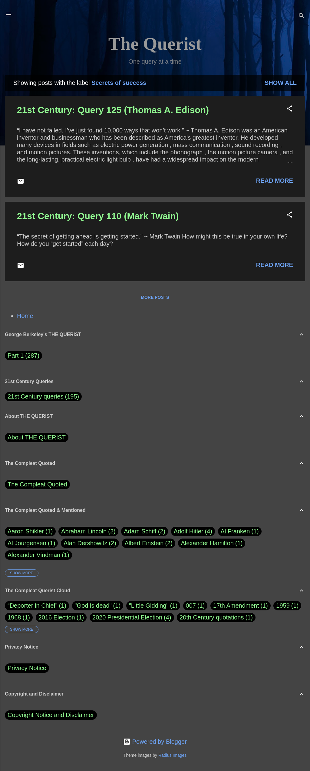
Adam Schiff (144, 531)
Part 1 (23, 355)
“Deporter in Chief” (33, 605)
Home (25, 315)
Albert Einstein (148, 543)
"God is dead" (93, 605)
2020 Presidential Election (127, 617)
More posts (155, 297)
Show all (281, 82)
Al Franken (240, 531)
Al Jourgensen (31, 543)
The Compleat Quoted (37, 484)
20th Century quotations (212, 617)
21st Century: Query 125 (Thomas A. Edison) (113, 110)
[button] (289, 109)
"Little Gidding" (149, 605)
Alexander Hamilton (211, 543)
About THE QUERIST (37, 437)
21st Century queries (36, 396)
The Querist (155, 44)
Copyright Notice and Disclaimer (51, 715)
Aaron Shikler (30, 531)
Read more (274, 180)
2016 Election (56, 617)
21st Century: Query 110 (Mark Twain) (98, 216)
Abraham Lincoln (88, 531)
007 (191, 605)
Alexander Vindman (38, 555)
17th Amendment (236, 605)
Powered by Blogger (155, 741)
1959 (283, 605)
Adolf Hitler (193, 531)
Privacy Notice (27, 668)
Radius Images (172, 755)
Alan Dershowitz (90, 543)
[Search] (301, 16)
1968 (14, 617)
